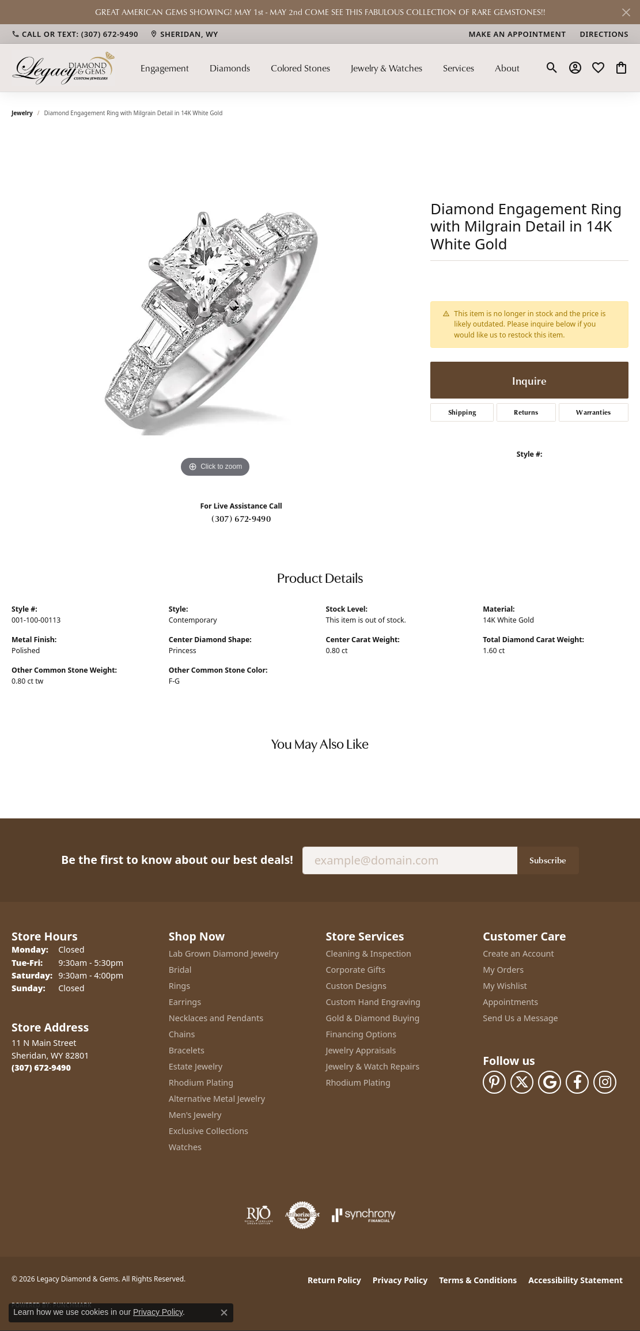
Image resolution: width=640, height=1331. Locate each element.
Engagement (165, 68)
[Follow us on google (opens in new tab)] (549, 1082)
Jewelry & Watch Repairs (373, 1066)
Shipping (462, 412)
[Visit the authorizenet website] (302, 1215)
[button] (552, 67)
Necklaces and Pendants (216, 1018)
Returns (526, 412)
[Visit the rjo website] (258, 1215)
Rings (179, 985)
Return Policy (334, 1280)
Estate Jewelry (195, 1066)
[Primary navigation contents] (330, 68)
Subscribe (548, 860)
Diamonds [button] (230, 68)
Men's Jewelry (195, 1114)
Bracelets (187, 1050)
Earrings (185, 1001)
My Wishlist (505, 985)
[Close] (626, 12)
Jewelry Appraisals (361, 1050)
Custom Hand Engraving (373, 1001)
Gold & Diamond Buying (373, 1018)
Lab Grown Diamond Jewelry (224, 953)
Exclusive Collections (208, 1130)
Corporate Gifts (355, 969)
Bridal (180, 969)
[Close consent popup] (224, 1312)
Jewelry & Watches (386, 68)
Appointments (510, 1001)
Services (458, 68)
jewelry (22, 113)
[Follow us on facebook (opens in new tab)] (577, 1082)
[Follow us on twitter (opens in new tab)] (521, 1082)
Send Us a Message (520, 1018)
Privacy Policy (400, 1280)
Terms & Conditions (478, 1280)
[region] (215, 307)
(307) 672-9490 (240, 518)
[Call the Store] (41, 1067)
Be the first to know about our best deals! (177, 859)
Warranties (593, 412)
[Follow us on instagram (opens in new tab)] (604, 1082)
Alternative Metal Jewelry (217, 1098)
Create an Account (518, 953)
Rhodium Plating (201, 1082)
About (507, 68)
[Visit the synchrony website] (364, 1215)
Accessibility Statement (575, 1280)
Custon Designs (356, 985)
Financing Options (361, 1034)
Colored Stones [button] (300, 68)
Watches (185, 1147)
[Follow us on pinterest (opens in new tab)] (494, 1082)
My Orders (503, 969)
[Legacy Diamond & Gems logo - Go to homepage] (63, 68)
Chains (182, 1034)
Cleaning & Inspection (368, 953)
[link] (75, 34)
